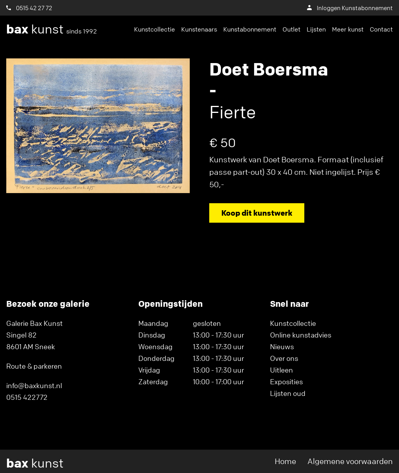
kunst (51, 29)
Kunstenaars (199, 29)
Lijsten (316, 29)
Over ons (284, 358)
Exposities (286, 381)
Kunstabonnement (249, 29)
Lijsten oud (287, 393)
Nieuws (282, 346)
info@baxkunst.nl (34, 385)
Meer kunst (348, 29)
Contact (381, 29)
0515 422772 (27, 397)
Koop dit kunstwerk (256, 213)
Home (285, 461)
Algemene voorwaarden (350, 461)
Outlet (291, 29)
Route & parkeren (34, 366)
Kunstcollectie (154, 29)
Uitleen (281, 370)
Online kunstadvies (300, 335)
